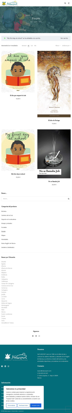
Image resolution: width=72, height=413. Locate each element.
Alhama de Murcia (6, 268)
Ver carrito (64, 38)
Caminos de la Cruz (7, 215)
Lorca (3, 299)
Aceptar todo (36, 405)
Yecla (2, 320)
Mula (2, 310)
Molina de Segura (6, 303)
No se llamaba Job (54, 181)
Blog (2, 405)
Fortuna (3, 292)
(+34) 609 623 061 (42, 373)
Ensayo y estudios (6, 223)
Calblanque (4, 281)
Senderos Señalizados (7, 247)
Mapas (3, 235)
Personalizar (11, 405)
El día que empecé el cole (18, 95)
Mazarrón (4, 301)
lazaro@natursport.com (44, 371)
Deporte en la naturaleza (8, 219)
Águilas (3, 264)
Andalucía (4, 275)
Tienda (35, 21)
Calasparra (4, 279)
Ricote (3, 316)
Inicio (31, 21)
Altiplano (3, 272)
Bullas (3, 277)
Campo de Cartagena (7, 283)
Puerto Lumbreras (6, 314)
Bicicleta (3, 211)
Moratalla (4, 307)
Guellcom (21, 411)
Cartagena (4, 290)
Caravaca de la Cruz (7, 286)
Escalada (4, 227)
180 (35, 45)
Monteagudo (5, 305)
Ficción (3, 231)
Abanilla (3, 262)
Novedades (4, 239)
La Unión (4, 296)
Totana (3, 318)
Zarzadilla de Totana (7, 323)
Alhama (3, 266)
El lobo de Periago (54, 120)
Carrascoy (4, 288)
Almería (3, 270)
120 (32, 45)
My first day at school (18, 174)
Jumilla (3, 294)
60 (28, 45)
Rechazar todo (23, 405)
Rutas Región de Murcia (8, 243)
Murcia (3, 312)
